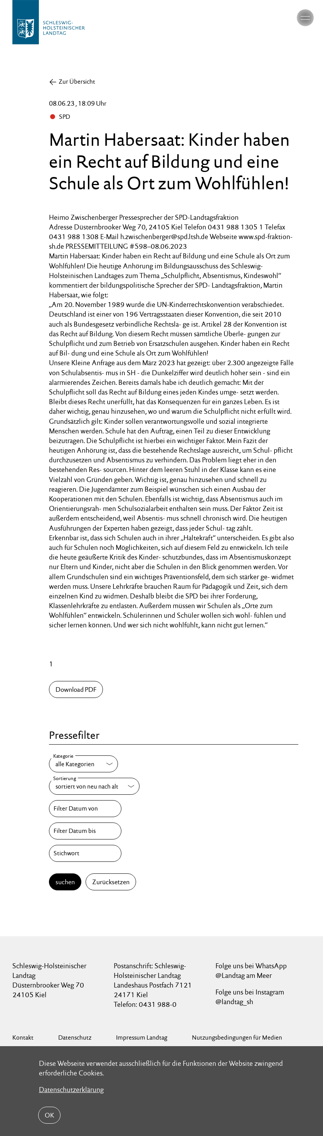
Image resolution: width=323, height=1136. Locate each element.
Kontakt (23, 1037)
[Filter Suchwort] (85, 853)
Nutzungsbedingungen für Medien (237, 1037)
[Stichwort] (85, 853)
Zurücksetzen (111, 882)
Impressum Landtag (141, 1037)
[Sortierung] (94, 786)
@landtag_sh (234, 1002)
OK (49, 1115)
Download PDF (76, 689)
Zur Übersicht (77, 81)
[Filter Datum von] (85, 808)
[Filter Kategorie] (83, 763)
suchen (65, 882)
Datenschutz (74, 1037)
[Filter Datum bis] (85, 831)
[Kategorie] (83, 763)
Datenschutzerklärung (71, 1089)
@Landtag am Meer (243, 975)
